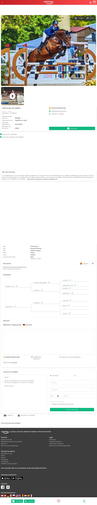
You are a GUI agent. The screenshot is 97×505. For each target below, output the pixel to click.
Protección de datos (55, 441)
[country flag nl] (25, 495)
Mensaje (17, 501)
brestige (14, 362)
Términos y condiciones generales (59, 445)
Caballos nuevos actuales (9, 463)
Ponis (2, 455)
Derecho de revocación (56, 443)
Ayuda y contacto (6, 439)
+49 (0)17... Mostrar (57, 114)
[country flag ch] (5, 495)
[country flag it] (11, 495)
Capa (4, 255)
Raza (4, 246)
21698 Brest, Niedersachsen (12, 325)
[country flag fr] (31, 495)
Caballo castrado (35, 250)
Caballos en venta (6, 453)
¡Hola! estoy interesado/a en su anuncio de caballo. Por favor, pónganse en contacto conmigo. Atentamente (25, 393)
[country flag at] (2, 495)
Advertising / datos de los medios (11, 441)
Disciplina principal (9, 257)
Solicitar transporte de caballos (13, 137)
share (84, 501)
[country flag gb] (19, 495)
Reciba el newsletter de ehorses (62, 404)
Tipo (4, 248)
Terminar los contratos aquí (9, 445)
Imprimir (10, 415)
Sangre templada (35, 248)
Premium (4, 443)
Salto (31, 257)
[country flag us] (17, 495)
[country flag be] (22, 495)
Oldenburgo (34, 246)
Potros (3, 457)
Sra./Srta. (54, 375)
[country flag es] (28, 495)
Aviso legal (52, 439)
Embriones (4, 459)
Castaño (32, 255)
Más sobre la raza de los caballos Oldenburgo (42, 179)
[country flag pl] (14, 495)
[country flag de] (8, 495)
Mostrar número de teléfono (71, 357)
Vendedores (5, 461)
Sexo (4, 250)
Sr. (74, 375)
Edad (4, 252)
